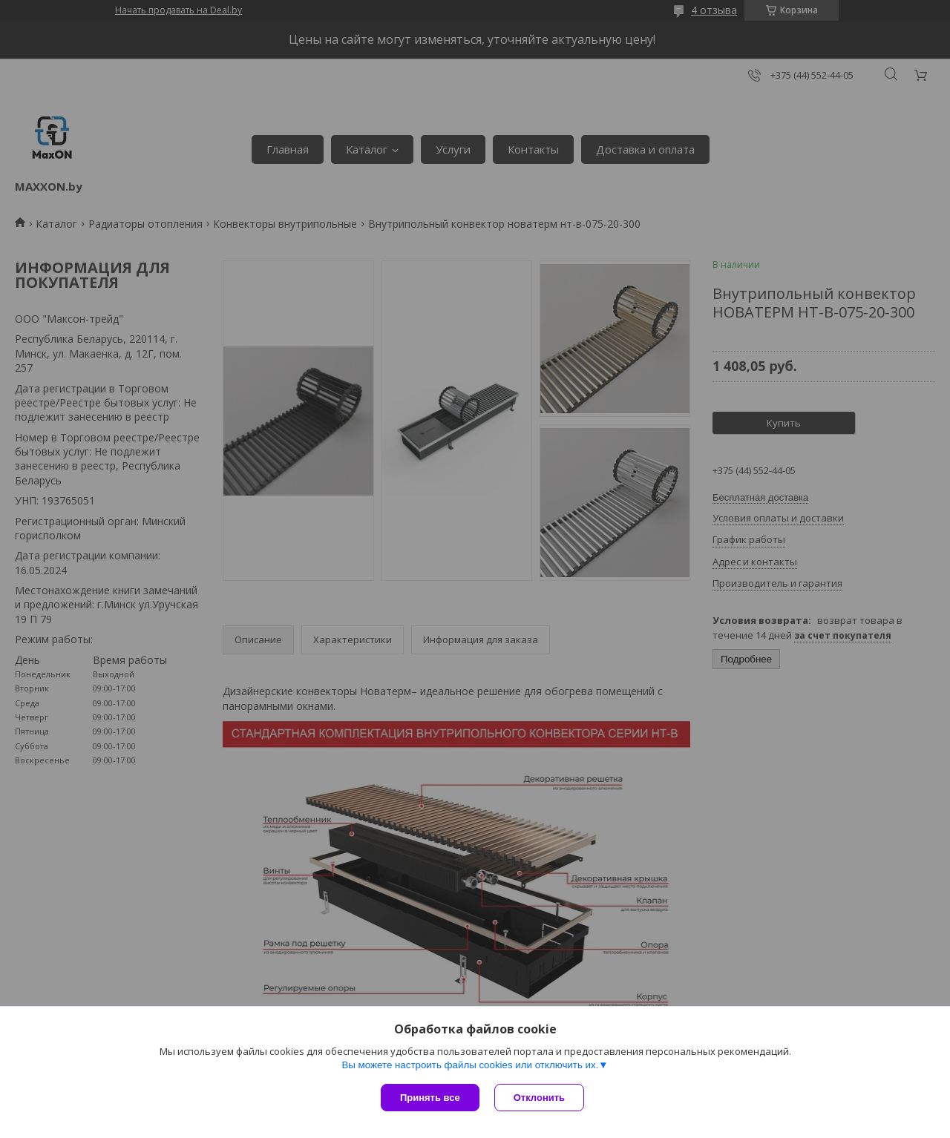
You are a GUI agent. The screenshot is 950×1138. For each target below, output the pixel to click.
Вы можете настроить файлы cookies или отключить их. (469, 1064)
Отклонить (539, 1097)
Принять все (430, 1097)
